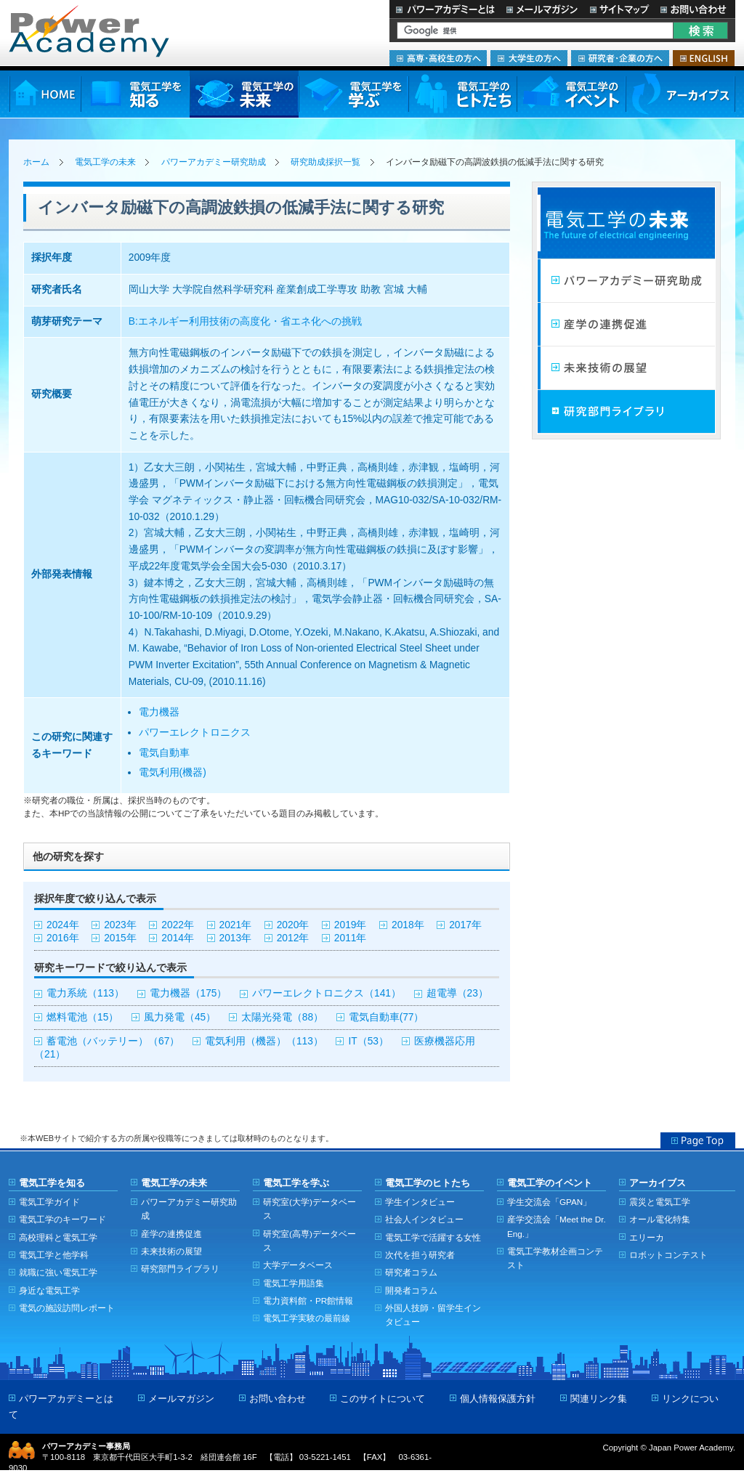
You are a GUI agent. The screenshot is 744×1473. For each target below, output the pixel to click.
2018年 (408, 925)
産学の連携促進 (171, 1233)
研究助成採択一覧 (325, 162)
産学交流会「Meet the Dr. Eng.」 (556, 1226)
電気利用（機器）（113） (264, 1041)
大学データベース (298, 1265)
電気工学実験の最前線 (306, 1318)
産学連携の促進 (626, 324)
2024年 (62, 925)
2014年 (177, 938)
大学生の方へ (528, 58)
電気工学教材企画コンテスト (555, 1258)
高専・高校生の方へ (438, 58)
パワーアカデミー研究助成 (213, 162)
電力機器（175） (188, 993)
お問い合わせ (695, 9)
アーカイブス (680, 94)
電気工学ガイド (49, 1201)
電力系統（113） (85, 993)
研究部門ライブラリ (626, 412)
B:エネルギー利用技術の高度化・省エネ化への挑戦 (245, 321)
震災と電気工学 (659, 1201)
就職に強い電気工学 (58, 1272)
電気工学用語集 (293, 1283)
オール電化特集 (659, 1219)
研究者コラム (411, 1272)
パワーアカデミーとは (445, 9)
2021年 (235, 925)
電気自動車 (164, 752)
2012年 (293, 938)
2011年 (350, 938)
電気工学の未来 (244, 94)
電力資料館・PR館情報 (308, 1300)
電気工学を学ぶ (353, 94)
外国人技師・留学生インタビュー (433, 1314)
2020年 (293, 925)
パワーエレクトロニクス (195, 732)
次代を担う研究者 (420, 1254)
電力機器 (159, 712)
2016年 (62, 938)
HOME (45, 94)
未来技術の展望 (626, 368)
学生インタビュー (420, 1201)
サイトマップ (619, 9)
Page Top (697, 1140)
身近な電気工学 (49, 1290)
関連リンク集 (598, 1398)
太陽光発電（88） (282, 1017)
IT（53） (368, 1041)
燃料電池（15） (82, 1017)
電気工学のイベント (571, 94)
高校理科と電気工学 (58, 1237)
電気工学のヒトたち (462, 94)
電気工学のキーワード (62, 1219)
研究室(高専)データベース (309, 1240)
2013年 (235, 938)
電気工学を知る (135, 94)
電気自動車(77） (386, 1017)
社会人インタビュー (424, 1219)
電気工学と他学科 (54, 1254)
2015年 (120, 938)
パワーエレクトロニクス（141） (326, 993)
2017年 (465, 925)
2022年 (177, 925)
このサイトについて (382, 1398)
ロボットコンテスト (668, 1254)
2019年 (350, 925)
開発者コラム (411, 1290)
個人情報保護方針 (497, 1398)
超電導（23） (457, 993)
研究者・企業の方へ (620, 58)
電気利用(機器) (172, 772)
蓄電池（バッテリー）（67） (112, 1041)
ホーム (36, 162)
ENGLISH (704, 58)
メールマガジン (542, 9)
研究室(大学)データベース (309, 1208)
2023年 (120, 925)
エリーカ (646, 1237)
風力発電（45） (180, 1017)
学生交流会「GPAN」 (549, 1201)
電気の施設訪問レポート (67, 1307)
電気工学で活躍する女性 (433, 1237)
